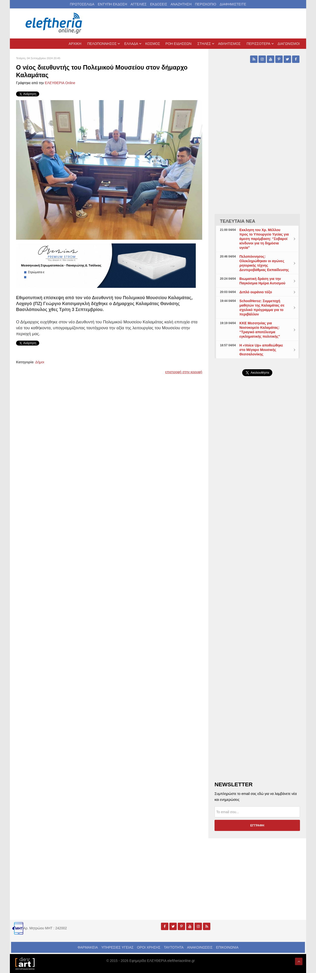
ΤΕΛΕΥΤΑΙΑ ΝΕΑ (237, 221)
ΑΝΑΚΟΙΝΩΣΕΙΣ (200, 947)
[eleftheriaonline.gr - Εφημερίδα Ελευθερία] (54, 23)
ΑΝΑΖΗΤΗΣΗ (181, 4)
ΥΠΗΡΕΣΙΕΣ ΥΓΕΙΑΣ (117, 947)
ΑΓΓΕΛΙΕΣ (139, 4)
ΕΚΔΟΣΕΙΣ (158, 4)
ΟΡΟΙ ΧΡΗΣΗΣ (148, 947)
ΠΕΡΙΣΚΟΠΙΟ (205, 4)
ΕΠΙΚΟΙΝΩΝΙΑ (227, 947)
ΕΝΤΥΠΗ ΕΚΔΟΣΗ (112, 4)
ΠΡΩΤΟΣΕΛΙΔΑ (82, 4)
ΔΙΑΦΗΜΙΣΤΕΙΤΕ (233, 4)
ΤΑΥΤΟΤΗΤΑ (174, 947)
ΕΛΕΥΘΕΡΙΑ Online (60, 83)
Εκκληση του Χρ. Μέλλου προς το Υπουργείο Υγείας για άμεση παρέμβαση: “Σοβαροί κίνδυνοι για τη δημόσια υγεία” (264, 239)
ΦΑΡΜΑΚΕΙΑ (88, 947)
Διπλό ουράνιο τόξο (255, 292)
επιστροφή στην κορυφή (183, 372)
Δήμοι (39, 362)
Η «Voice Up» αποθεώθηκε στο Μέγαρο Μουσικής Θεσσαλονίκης (261, 349)
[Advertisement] (257, 497)
